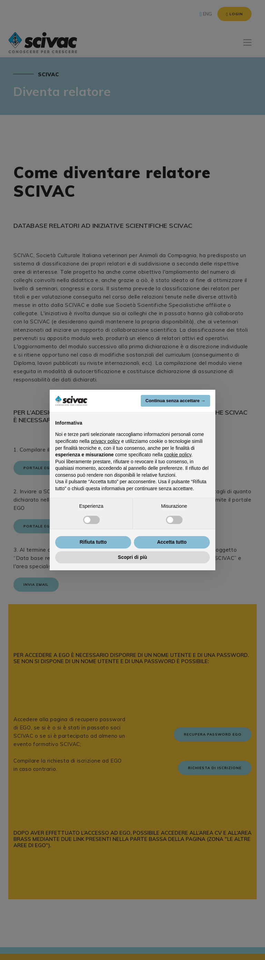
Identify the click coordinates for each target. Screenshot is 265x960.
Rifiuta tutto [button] (93, 542)
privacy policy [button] (105, 441)
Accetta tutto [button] (172, 542)
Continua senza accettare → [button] (175, 400)
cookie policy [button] (177, 454)
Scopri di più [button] (132, 557)
